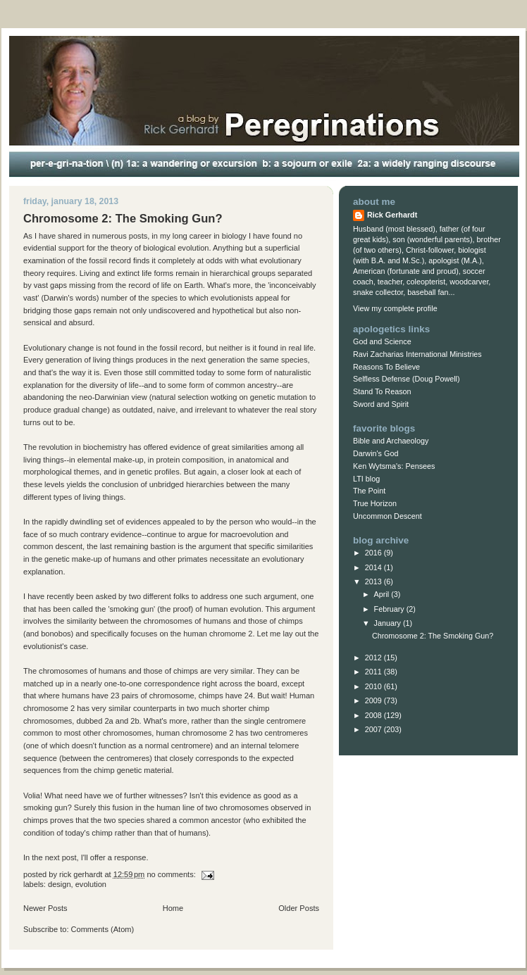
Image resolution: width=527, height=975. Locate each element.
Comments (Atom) (103, 929)
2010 (374, 686)
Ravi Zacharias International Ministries (417, 354)
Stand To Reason (382, 391)
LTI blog (366, 478)
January (388, 623)
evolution (90, 884)
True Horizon (375, 503)
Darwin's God (375, 453)
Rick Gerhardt (392, 214)
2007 (374, 729)
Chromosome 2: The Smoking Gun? (123, 218)
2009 (374, 700)
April (383, 594)
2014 (374, 567)
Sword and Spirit (381, 404)
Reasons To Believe (386, 367)
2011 (374, 671)
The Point (369, 490)
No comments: (172, 874)
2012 (374, 657)
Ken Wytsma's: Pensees (394, 466)
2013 (374, 581)
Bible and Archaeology (390, 440)
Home (173, 908)
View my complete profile (395, 308)
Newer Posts (45, 908)
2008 (374, 715)
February (390, 609)
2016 (374, 552)
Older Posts (298, 908)
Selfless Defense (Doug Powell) (406, 379)
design (59, 884)
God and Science (382, 341)
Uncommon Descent (387, 516)
